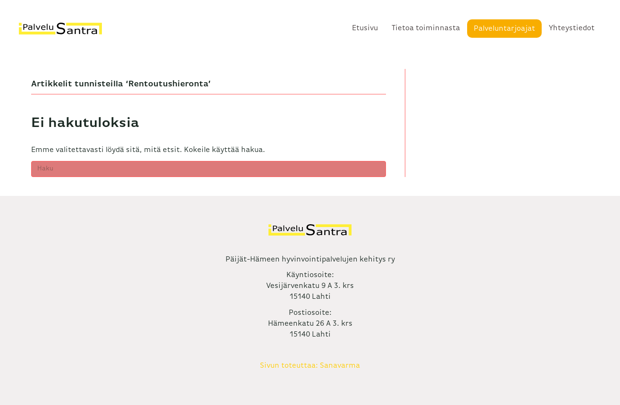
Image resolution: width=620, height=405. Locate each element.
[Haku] (208, 169)
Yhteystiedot (572, 28)
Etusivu (365, 28)
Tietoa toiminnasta (426, 28)
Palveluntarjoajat (504, 29)
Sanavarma (340, 366)
